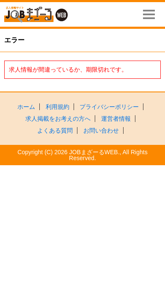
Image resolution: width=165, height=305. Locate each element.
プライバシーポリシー (109, 106)
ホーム (26, 106)
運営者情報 (116, 118)
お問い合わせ (101, 130)
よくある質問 (55, 130)
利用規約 (57, 106)
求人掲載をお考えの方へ (58, 118)
